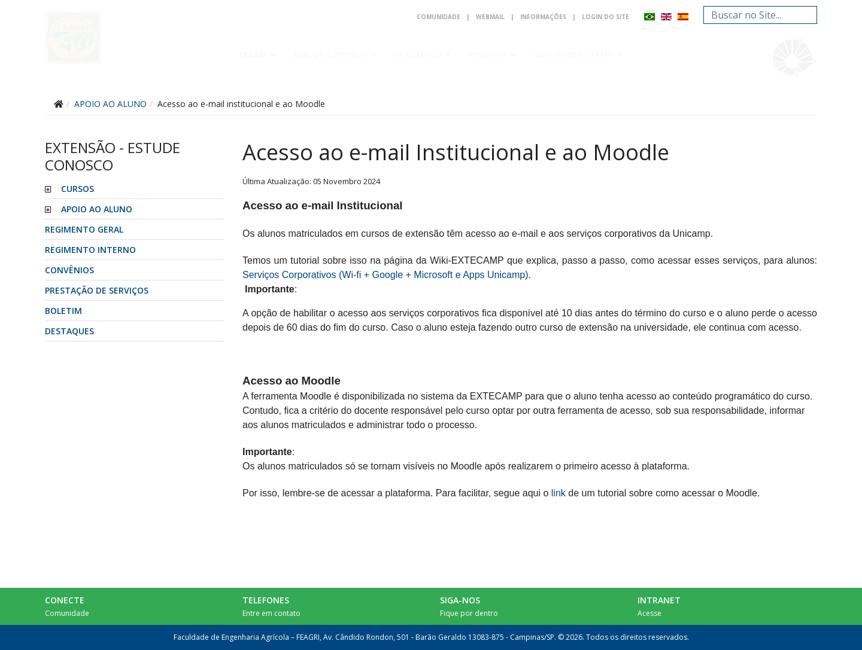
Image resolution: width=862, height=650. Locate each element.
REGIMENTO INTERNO (90, 249)
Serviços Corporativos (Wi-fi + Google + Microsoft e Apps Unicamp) (385, 275)
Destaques (69, 331)
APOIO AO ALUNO (96, 209)
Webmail (490, 17)
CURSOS (77, 188)
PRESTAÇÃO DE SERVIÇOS (96, 290)
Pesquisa (488, 55)
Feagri (253, 55)
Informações (543, 17)
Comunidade (438, 17)
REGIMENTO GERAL (84, 229)
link (558, 493)
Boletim (63, 310)
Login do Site (605, 17)
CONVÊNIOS (69, 270)
